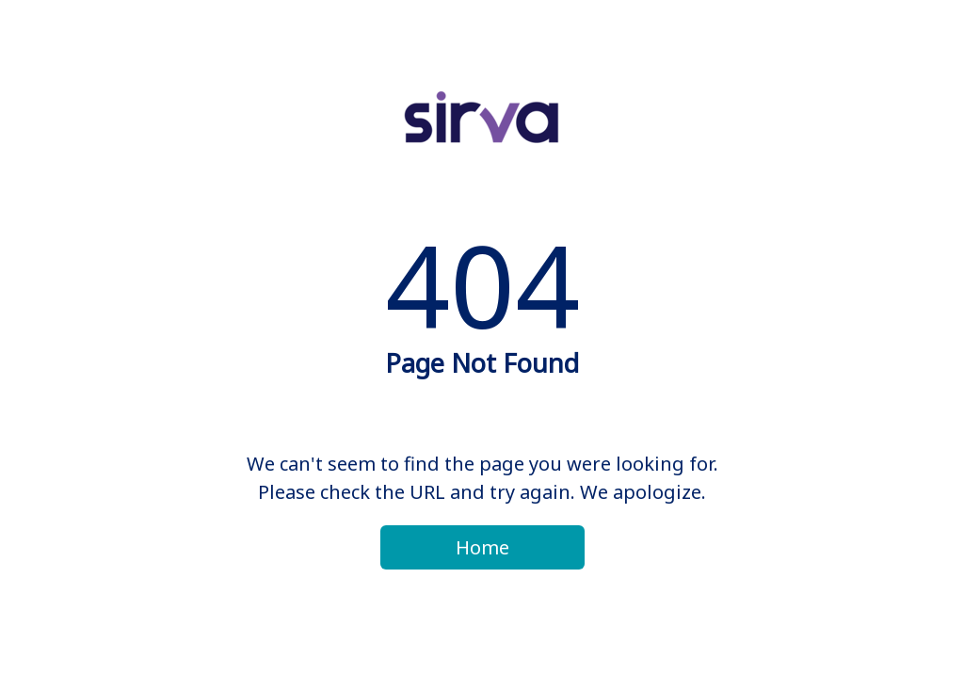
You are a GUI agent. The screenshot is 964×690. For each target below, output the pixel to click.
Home (482, 547)
